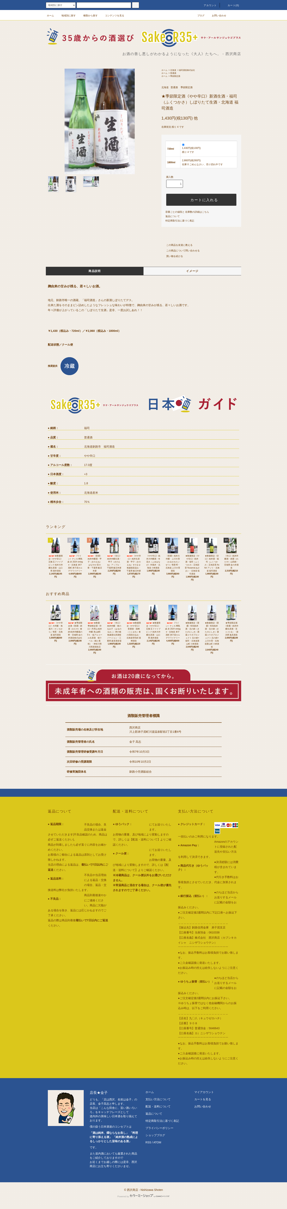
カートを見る (202, 1099)
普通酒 (173, 73)
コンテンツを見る (112, 15)
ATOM (157, 1142)
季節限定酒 (175, 76)
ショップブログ (155, 1135)
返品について (172, 216)
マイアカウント (204, 1092)
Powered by (143, 1196)
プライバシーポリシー (159, 1128)
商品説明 (94, 271)
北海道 (173, 70)
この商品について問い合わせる (180, 250)
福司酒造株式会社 (187, 70)
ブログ (198, 15)
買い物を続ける (172, 256)
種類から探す (88, 15)
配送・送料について (158, 1106)
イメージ (192, 271)
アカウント (208, 5)
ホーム (50, 15)
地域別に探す (66, 15)
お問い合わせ (216, 15)
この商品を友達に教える (177, 245)
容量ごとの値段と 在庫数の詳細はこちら (187, 212)
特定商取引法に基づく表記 (179, 220)
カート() (231, 5)
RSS (148, 1142)
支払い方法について (158, 1099)
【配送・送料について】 (145, 839)
